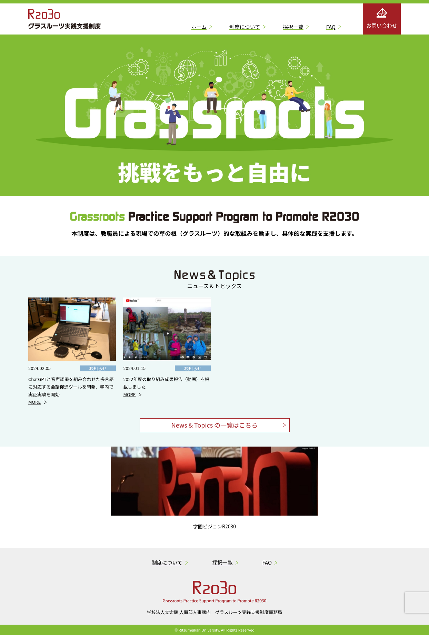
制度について (244, 26)
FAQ (331, 26)
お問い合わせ (381, 18)
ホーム (199, 26)
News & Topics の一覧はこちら (214, 424)
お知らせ (98, 368)
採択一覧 (293, 26)
